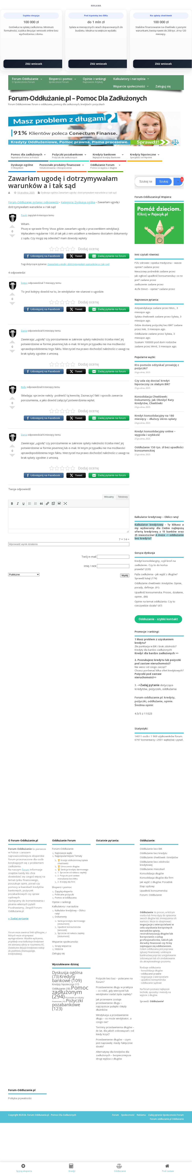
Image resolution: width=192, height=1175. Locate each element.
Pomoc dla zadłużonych (26, 156)
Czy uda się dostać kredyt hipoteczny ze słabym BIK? (152, 382)
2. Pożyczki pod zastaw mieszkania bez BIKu (68, 877)
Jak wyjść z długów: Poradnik (156, 882)
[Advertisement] (159, 485)
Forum (115, 1114)
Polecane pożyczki (64, 894)
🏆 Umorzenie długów (68, 866)
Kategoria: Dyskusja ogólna (78, 202)
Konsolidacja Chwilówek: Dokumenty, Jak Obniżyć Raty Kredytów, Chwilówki (154, 400)
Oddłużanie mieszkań (152, 869)
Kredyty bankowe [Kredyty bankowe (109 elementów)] (67, 978)
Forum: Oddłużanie (151, 894)
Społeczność (127, 1114)
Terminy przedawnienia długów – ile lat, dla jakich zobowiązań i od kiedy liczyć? (115, 1031)
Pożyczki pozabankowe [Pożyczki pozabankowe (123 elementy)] (67, 1004)
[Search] (146, 181)
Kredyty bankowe (106, 156)
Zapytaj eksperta (63, 891)
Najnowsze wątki (63, 853)
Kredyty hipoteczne (143, 156)
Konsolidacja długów (152, 873)
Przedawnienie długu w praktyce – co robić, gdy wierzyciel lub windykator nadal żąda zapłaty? (114, 991)
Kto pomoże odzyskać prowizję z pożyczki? (157, 366)
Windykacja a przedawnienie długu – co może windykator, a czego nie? (113, 1018)
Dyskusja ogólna (49, 192)
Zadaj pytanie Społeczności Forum (166, 1114)
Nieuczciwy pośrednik (147, 271)
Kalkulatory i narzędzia (129, 79)
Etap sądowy (147, 886)
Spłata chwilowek (144, 316)
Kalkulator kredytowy (149, 524)
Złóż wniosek (33, 63)
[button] (11, 503)
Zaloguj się (163, 86)
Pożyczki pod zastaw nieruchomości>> (148, 675)
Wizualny (109, 496)
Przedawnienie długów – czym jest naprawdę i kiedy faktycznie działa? (114, 1043)
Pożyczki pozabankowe (67, 156)
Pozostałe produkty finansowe (59, 166)
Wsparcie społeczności (129, 86)
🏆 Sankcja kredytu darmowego (73, 869)
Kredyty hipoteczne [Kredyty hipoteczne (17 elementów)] (65, 984)
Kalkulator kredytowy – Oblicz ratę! (70, 912)
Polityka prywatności (19, 1098)
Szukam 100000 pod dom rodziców (155, 342)
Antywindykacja (143, 308)
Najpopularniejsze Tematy (68, 856)
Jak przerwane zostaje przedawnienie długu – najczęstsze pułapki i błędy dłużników (111, 1005)
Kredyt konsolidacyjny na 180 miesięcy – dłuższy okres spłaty (156, 417)
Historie (59, 949)
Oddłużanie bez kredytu (153, 853)
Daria (24, 330)
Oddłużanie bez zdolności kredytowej (154, 863)
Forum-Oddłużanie (25, 80)
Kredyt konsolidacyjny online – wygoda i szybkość (155, 432)
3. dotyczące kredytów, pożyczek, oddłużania (155, 687)
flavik (24, 215)
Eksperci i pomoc (60, 80)
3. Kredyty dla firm (66, 881)
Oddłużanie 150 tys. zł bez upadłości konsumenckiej (159, 448)
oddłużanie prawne (151, 973)
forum (25, 869)
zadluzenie (141, 284)
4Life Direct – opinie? (147, 289)
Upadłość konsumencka (153, 890)
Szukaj (163, 181)
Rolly (23, 387)
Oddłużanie (141, 333)
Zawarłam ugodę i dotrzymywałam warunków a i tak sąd (87, 192)
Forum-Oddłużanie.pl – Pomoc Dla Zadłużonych (77, 98)
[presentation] (12, 503)
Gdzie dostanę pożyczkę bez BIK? (154, 325)
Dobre (12, 225)
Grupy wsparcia (63, 945)
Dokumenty (61, 916)
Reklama (141, 1114)
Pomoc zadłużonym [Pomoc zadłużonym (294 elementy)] (70, 992)
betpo (24, 283)
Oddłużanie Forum (103, 166)
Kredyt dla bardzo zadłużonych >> (156, 653)
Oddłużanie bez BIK (151, 848)
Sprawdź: (152, 1001)
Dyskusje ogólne (22, 166)
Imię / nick (90, 566)
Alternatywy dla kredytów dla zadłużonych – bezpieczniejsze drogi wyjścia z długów (113, 1055)
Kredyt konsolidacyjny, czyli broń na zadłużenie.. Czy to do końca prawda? (155, 565)
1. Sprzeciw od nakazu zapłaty (72, 872)
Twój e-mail (88, 556)
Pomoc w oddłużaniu (66, 897)
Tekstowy (123, 496)
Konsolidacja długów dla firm (156, 877)
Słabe (12, 237)
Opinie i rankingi (94, 80)
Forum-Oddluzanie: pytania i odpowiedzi (33, 202)
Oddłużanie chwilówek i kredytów (159, 857)
